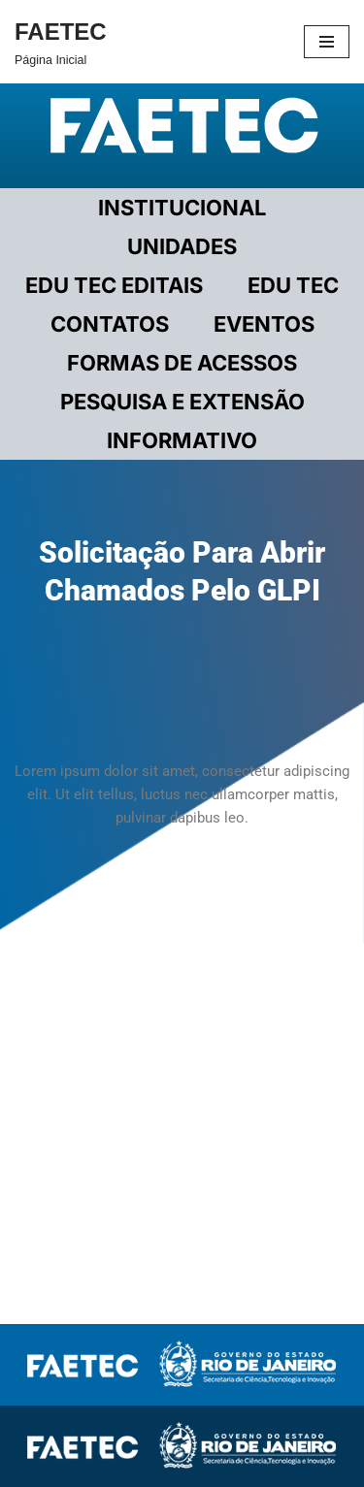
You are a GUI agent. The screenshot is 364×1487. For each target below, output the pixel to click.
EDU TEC (293, 285)
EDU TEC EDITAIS (114, 285)
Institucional (182, 207)
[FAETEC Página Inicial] (61, 42)
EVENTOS (264, 324)
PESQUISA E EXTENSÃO (182, 401)
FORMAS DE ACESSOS (182, 362)
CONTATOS (109, 324)
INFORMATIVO (182, 440)
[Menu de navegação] (326, 41)
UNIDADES (182, 246)
